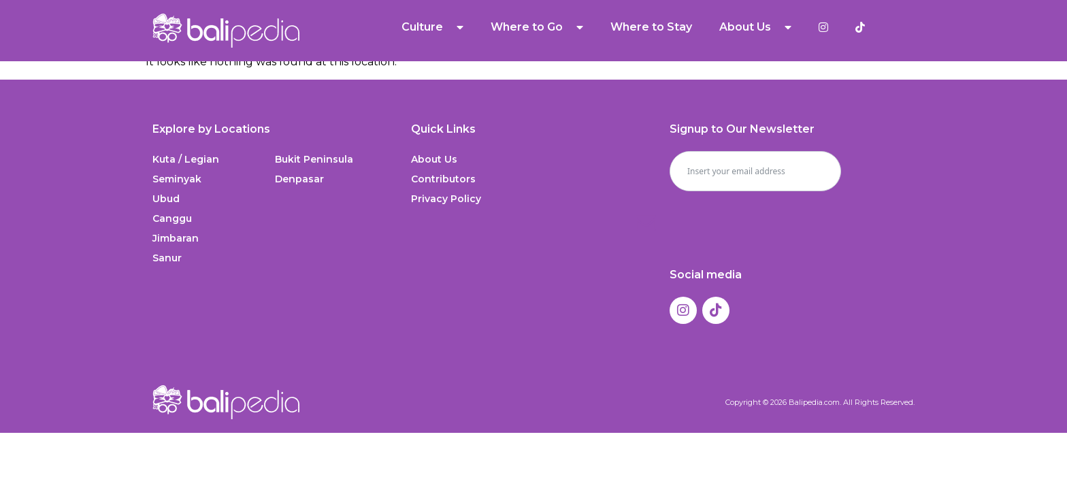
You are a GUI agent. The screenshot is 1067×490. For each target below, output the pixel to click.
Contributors (443, 179)
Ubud (166, 199)
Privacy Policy (446, 199)
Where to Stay (651, 26)
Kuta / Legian (185, 159)
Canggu (172, 218)
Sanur (167, 258)
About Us (755, 27)
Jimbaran (175, 238)
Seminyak (176, 179)
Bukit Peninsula (314, 159)
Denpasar (299, 179)
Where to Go (537, 27)
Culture (432, 27)
